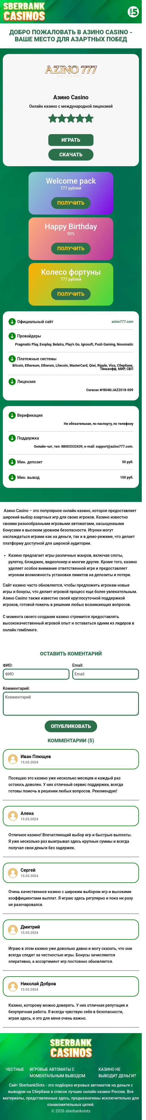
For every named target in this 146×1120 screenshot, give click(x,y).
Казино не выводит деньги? (117, 1072)
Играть (71, 140)
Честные (15, 1069)
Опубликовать (71, 726)
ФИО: (7, 665)
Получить (70, 203)
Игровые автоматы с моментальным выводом (57, 1072)
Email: (77, 665)
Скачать (70, 154)
